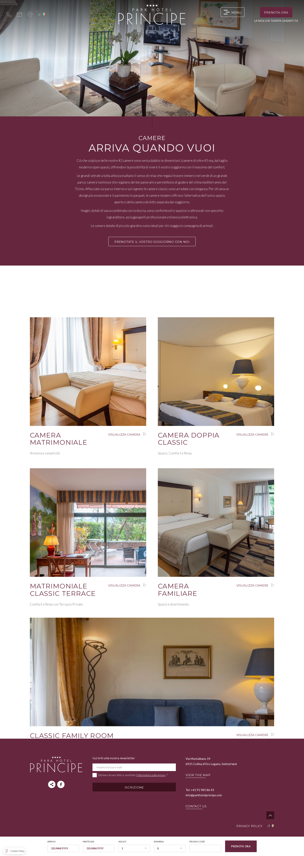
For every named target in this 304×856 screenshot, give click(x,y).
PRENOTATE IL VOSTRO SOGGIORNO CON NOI (152, 242)
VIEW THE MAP (198, 775)
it (39, 14)
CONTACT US (196, 806)
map (30, 14)
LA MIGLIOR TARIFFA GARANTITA (276, 20)
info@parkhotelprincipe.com (19, 14)
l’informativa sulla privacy (151, 775)
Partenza (88, 841)
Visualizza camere (216, 478)
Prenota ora (276, 12)
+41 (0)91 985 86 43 (9, 14)
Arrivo (51, 841)
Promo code (197, 841)
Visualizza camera (88, 478)
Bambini (159, 841)
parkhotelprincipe (61, 784)
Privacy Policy (249, 826)
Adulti (122, 841)
